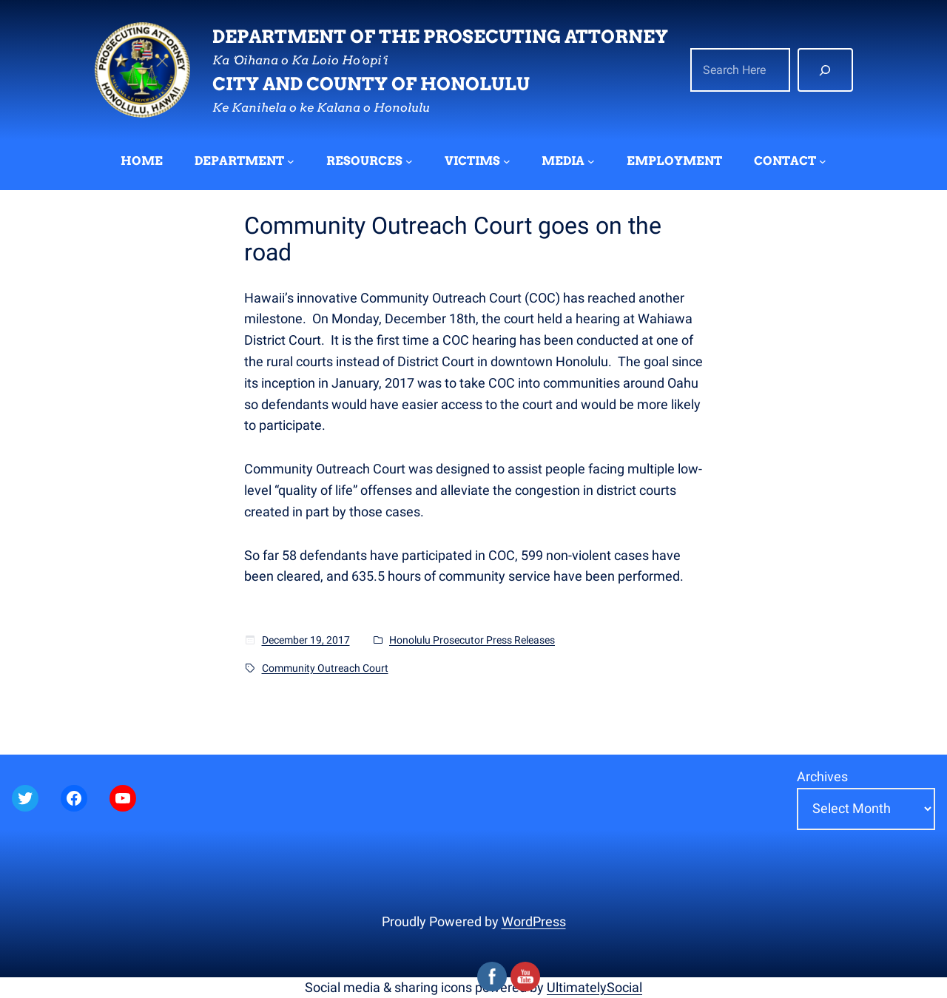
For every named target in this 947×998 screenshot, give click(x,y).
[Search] (825, 70)
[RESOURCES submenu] (409, 161)
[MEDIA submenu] (591, 161)
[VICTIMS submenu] (506, 161)
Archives (822, 776)
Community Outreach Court (325, 668)
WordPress (534, 921)
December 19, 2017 (306, 640)
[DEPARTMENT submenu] (290, 161)
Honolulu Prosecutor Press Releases (472, 640)
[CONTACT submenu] (822, 161)
